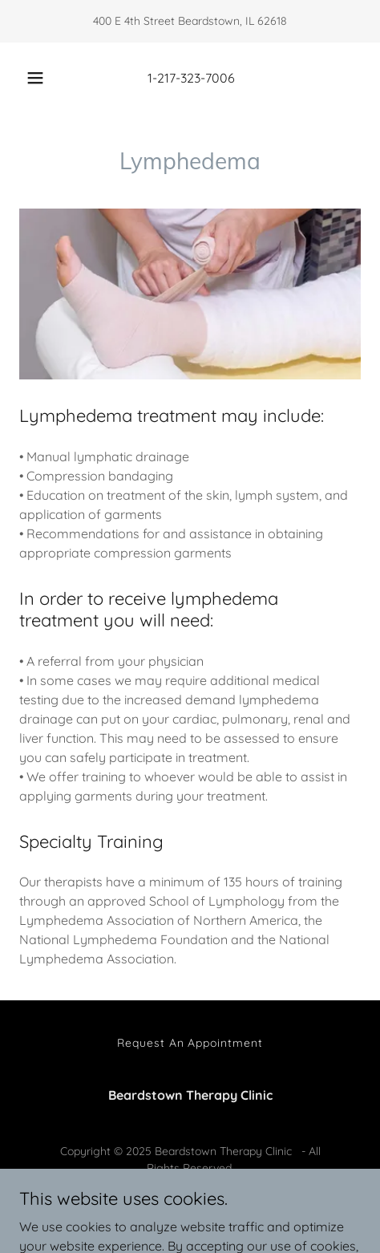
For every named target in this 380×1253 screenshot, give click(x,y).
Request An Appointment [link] (190, 1043)
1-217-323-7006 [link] (191, 78)
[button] (35, 78)
